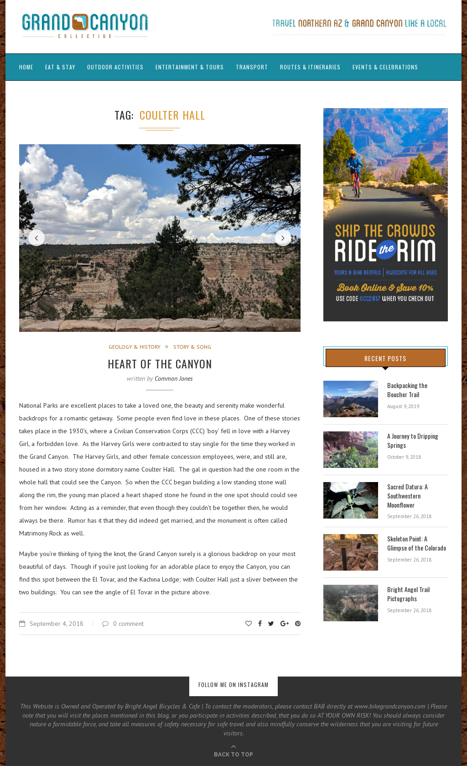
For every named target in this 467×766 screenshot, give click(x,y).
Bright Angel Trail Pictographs (408, 594)
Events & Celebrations (385, 67)
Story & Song (192, 347)
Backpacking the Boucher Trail (417, 390)
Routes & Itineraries (310, 67)
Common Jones (174, 378)
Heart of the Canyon (160, 363)
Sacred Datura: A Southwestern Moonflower (407, 495)
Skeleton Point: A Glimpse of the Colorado (416, 543)
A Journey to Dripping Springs (412, 440)
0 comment (123, 623)
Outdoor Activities (115, 67)
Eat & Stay (60, 67)
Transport (252, 67)
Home (26, 67)
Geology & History (135, 347)
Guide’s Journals (43, 93)
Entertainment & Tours (190, 67)
